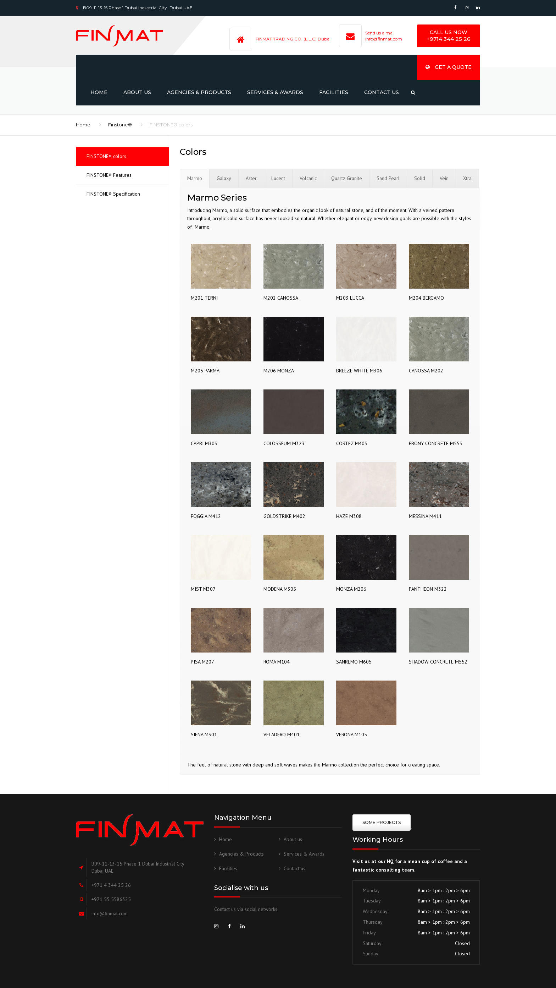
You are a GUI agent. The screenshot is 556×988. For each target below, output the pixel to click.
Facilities (333, 92)
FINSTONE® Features (109, 175)
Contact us (381, 92)
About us (137, 92)
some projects (381, 822)
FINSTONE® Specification (113, 194)
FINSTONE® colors (106, 156)
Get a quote (449, 67)
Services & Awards (275, 92)
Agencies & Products (199, 92)
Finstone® (120, 124)
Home (98, 92)
